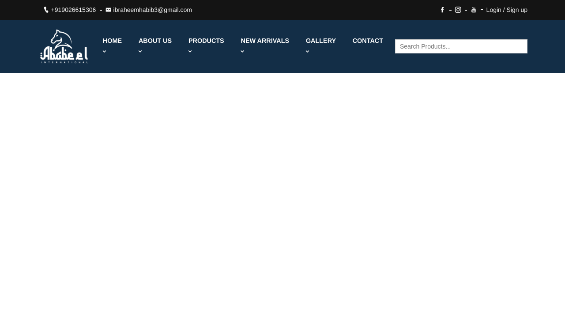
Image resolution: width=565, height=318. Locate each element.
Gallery (321, 46)
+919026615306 (69, 9)
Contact (368, 41)
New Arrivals (265, 46)
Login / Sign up (506, 9)
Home (112, 46)
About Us (155, 46)
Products (206, 46)
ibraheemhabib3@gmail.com (148, 9)
